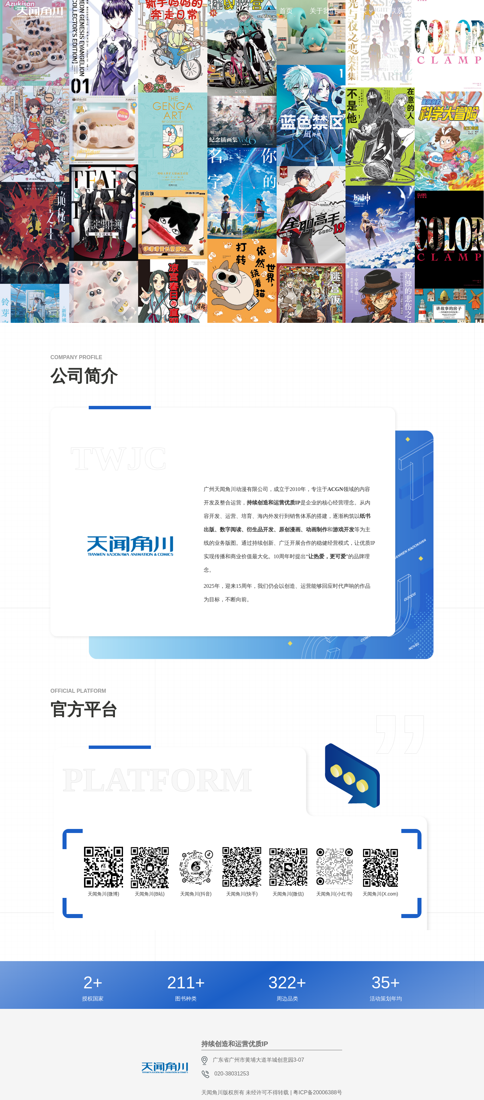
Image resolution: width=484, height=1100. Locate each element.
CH (455, 8)
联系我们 (403, 10)
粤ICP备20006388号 (317, 1092)
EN (464, 14)
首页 (286, 10)
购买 (360, 10)
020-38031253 (231, 1073)
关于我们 (323, 10)
